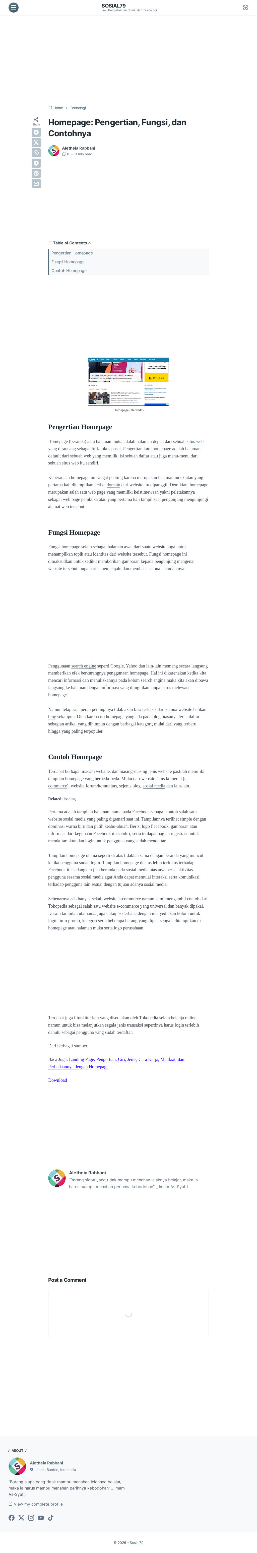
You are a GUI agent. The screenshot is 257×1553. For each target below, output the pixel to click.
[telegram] (36, 163)
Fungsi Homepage (68, 261)
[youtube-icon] (41, 1518)
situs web (195, 441)
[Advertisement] (128, 60)
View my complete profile (36, 1504)
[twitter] (36, 142)
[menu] (14, 8)
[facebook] (36, 132)
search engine (83, 665)
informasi (72, 680)
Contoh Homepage (69, 270)
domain (113, 484)
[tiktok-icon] (51, 1518)
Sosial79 (114, 6)
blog (52, 716)
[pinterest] (36, 173)
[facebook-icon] (12, 1518)
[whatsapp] (36, 152)
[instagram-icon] (31, 1518)
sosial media (154, 785)
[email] (36, 183)
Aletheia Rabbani (46, 1462)
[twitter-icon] (21, 1518)
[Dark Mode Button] (245, 8)
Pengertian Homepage (72, 252)
